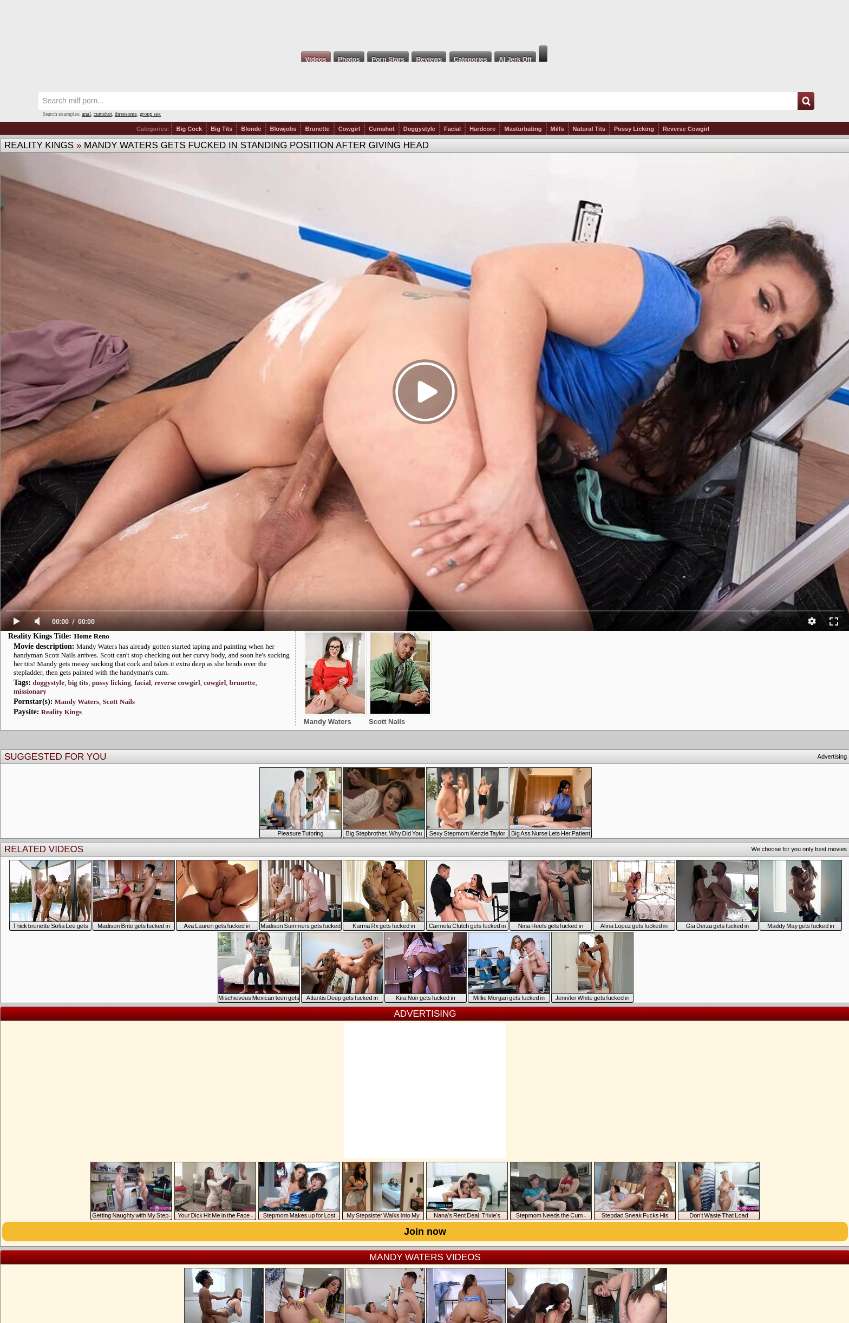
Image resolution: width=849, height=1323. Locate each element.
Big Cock (189, 129)
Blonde (251, 129)
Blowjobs (283, 129)
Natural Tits (589, 129)
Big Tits (221, 129)
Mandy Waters (77, 701)
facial (142, 683)
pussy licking (111, 683)
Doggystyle (419, 129)
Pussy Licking (634, 129)
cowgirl (215, 683)
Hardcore (482, 129)
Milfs (557, 129)
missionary (30, 691)
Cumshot (382, 129)
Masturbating (522, 129)
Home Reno (91, 636)
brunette (243, 683)
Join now (425, 1231)
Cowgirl (349, 129)
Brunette (317, 129)
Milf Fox (424, 22)
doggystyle (48, 683)
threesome (126, 114)
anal (86, 114)
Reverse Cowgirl (686, 129)
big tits (78, 683)
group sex (150, 114)
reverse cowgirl (177, 683)
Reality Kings (39, 145)
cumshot (103, 114)
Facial (452, 129)
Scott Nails (119, 701)
